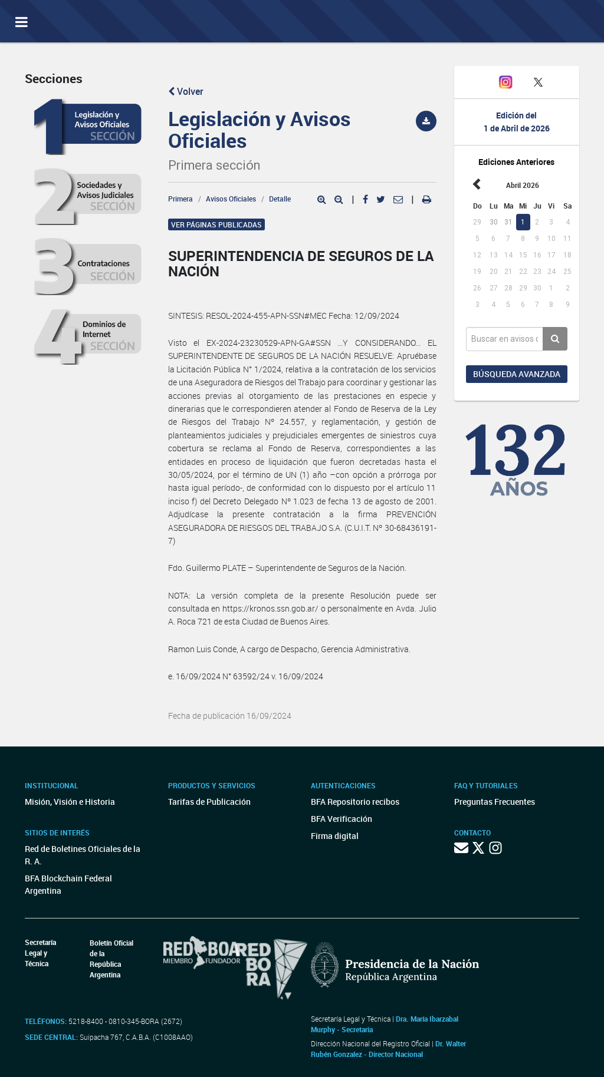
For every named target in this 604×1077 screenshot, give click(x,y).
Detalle (280, 198)
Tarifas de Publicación (209, 801)
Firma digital (335, 835)
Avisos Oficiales (231, 198)
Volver (185, 91)
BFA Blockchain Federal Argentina (68, 884)
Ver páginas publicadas (216, 224)
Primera (180, 198)
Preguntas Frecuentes (494, 801)
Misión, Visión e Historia (70, 801)
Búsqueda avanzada (516, 373)
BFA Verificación (341, 818)
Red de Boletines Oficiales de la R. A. (82, 855)
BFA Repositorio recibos (355, 801)
